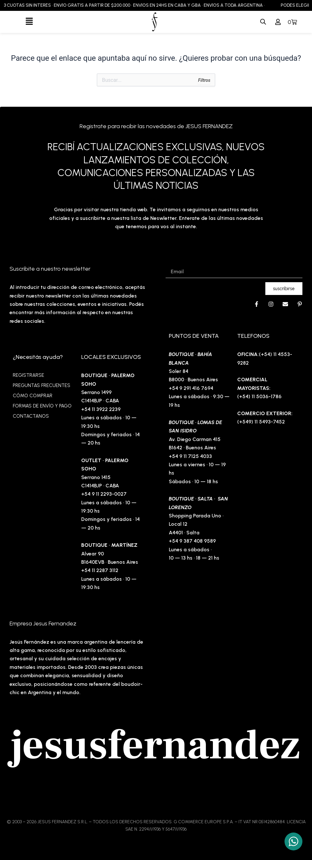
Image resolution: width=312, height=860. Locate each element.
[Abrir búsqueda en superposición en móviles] (263, 22)
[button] (29, 22)
